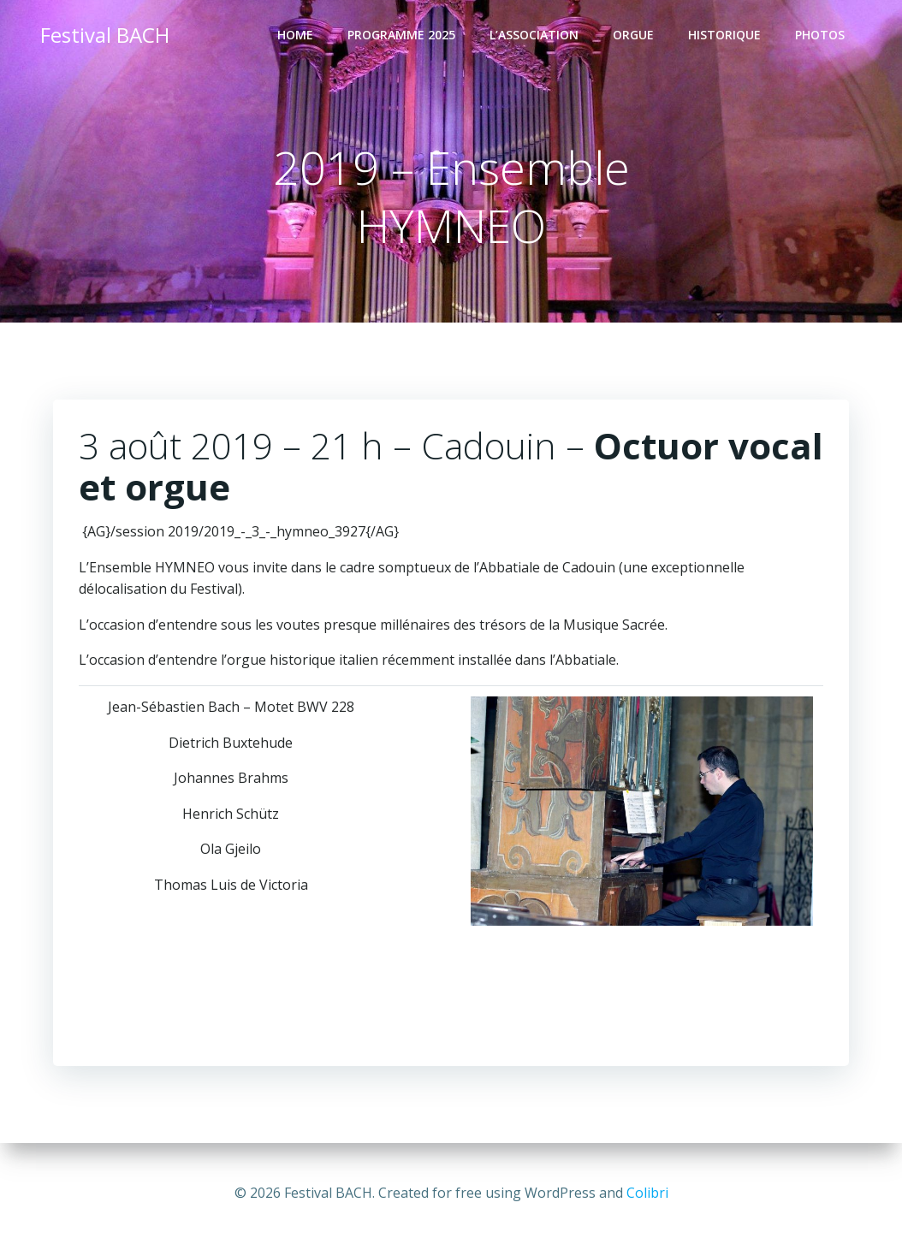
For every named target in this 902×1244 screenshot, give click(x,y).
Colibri (647, 1192)
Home (295, 35)
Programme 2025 (401, 35)
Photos (820, 35)
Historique (724, 35)
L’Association (534, 35)
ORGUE (633, 35)
